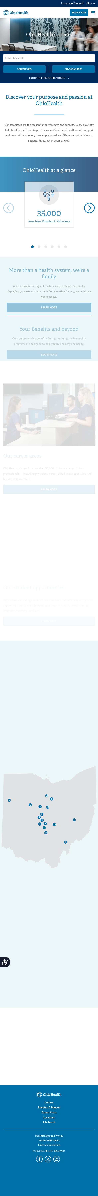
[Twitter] (56, 1159)
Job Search (49, 1122)
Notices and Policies (49, 1140)
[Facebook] (39, 1159)
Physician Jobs (73, 69)
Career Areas (49, 1112)
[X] (48, 1159)
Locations (49, 1117)
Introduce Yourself (72, 3)
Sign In (91, 3)
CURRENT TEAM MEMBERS (49, 78)
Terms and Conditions (49, 1144)
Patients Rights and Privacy (49, 1135)
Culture (49, 1102)
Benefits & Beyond (49, 1107)
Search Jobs (24, 69)
